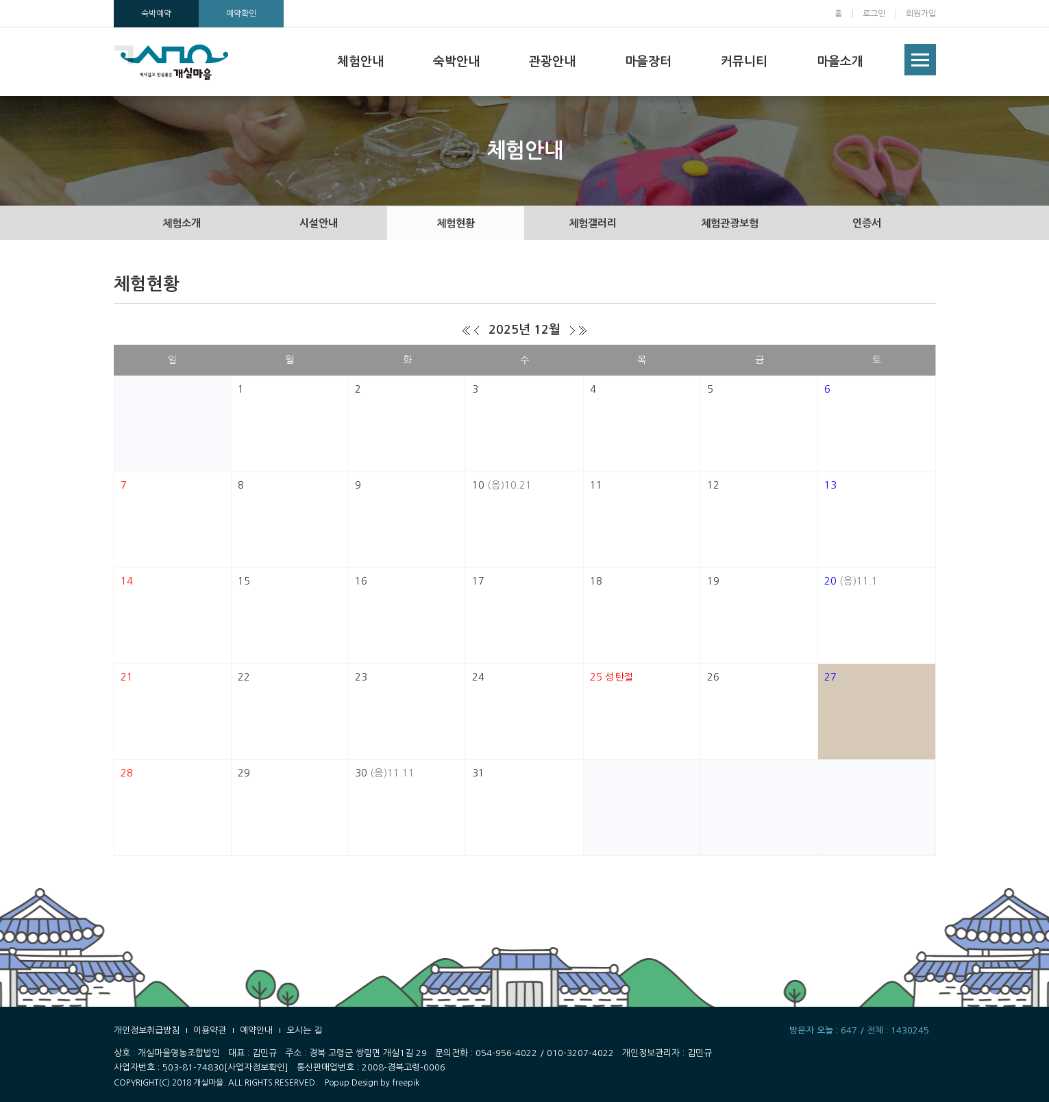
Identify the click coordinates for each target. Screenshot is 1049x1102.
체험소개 (181, 223)
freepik (405, 1083)
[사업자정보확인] (256, 1067)
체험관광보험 (729, 223)
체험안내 (360, 62)
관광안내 (552, 62)
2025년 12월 (524, 329)
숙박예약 (156, 14)
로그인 (874, 14)
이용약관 (209, 1030)
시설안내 (318, 223)
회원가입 (921, 14)
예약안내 (256, 1030)
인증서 (866, 223)
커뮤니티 (744, 62)
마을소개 (840, 62)
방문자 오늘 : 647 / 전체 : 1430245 (859, 1030)
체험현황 (455, 223)
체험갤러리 (593, 223)
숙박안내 (456, 62)
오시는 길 (304, 1030)
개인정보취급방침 (147, 1030)
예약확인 (241, 14)
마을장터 (648, 62)
